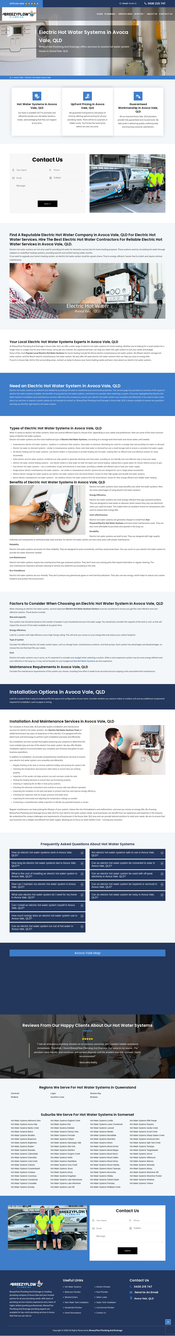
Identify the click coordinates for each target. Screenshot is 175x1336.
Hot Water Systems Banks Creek (25, 1128)
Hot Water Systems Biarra (22, 1132)
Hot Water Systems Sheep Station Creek (147, 1135)
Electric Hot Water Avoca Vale (38, 77)
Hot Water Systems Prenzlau (102, 1183)
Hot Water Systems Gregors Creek (65, 1154)
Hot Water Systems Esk (61, 1124)
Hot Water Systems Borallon (23, 1135)
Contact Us (165, 14)
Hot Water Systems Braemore (23, 1139)
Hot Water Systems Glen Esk (63, 1147)
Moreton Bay (95, 1094)
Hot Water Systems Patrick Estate (104, 1180)
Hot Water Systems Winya (141, 1169)
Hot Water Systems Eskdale (62, 1128)
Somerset (15, 1094)
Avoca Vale (18, 77)
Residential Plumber (73, 1308)
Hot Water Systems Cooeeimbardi (25, 1169)
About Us (152, 14)
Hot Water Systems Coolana (23, 1172)
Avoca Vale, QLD (144, 1298)
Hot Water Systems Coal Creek (24, 1161)
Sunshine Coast (57, 1097)
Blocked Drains (71, 1297)
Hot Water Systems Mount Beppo (104, 1150)
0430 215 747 (156, 3)
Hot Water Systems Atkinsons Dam (26, 1121)
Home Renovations (73, 1313)
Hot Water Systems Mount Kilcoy (104, 1161)
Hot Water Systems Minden (101, 1132)
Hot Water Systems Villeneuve (142, 1158)
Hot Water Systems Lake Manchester (66, 1180)
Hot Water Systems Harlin (62, 1158)
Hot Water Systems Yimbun (141, 1183)
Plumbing (110, 14)
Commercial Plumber (105, 1308)
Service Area (125, 14)
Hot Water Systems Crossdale (24, 1183)
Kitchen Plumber (103, 1287)
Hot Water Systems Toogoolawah (144, 1150)
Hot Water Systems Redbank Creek (105, 1187)
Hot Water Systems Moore (101, 1143)
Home (100, 14)
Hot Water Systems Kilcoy (62, 1172)
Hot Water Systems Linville (101, 1121)
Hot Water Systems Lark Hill (63, 1187)
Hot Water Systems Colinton (23, 1165)
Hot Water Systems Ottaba (101, 1176)
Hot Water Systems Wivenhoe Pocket (146, 1176)
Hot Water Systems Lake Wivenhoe (66, 1183)
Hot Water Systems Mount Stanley (104, 1165)
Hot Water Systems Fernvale (63, 1135)
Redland (14, 1097)
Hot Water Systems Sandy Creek (144, 1128)
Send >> (47, 204)
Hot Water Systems (73, 1287)
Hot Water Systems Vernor (141, 1154)
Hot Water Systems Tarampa (142, 1147)
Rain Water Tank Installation (77, 1303)
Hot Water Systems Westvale (142, 1165)
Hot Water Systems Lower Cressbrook (106, 1124)
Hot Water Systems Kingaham (63, 1176)
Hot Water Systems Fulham (62, 1139)
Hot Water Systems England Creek (65, 1121)
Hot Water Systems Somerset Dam (144, 1139)
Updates (139, 14)
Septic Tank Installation (106, 1303)
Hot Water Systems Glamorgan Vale (66, 1143)
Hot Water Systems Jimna (62, 1169)
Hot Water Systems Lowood (102, 1128)
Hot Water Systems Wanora (141, 1161)
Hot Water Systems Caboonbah (24, 1154)
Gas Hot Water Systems (84, 661)
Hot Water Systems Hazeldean (64, 1161)
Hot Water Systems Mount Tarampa (105, 1169)
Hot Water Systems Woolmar (142, 1180)
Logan (53, 1094)
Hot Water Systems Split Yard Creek (145, 1143)
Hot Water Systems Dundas (22, 1187)
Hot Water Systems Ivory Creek (64, 1165)
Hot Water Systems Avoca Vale (24, 1124)
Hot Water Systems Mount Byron (104, 1154)
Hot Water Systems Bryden (22, 1147)
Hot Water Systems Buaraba (23, 1150)
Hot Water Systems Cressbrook (24, 1180)
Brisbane (94, 1097)
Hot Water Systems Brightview (24, 1143)
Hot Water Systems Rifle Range (143, 1121)
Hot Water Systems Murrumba (103, 1172)
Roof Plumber (102, 1292)
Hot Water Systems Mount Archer (104, 1147)
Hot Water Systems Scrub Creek (143, 1132)
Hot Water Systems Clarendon (24, 1158)
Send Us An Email (146, 1292)
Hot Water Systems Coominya (24, 1176)
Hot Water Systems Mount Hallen (104, 1158)
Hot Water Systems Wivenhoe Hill (144, 1172)
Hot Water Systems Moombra (102, 1139)
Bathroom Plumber (73, 1292)
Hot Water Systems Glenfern (63, 1150)
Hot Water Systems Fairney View (65, 1132)
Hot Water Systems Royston (142, 1124)
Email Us (133, 3)
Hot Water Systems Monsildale (103, 1135)
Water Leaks (101, 1297)
